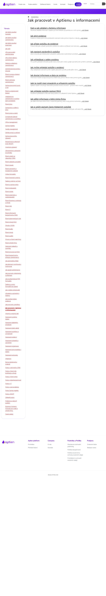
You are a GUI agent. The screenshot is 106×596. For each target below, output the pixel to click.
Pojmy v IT (8, 384)
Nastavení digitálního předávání (11, 324)
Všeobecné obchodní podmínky (74, 445)
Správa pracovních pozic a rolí (12, 86)
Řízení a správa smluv (11, 185)
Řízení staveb (9, 165)
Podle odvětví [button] (33, 4)
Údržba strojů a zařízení (12, 133)
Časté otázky (9, 414)
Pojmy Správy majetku (12, 390)
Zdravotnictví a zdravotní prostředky (12, 152)
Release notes (91, 448)
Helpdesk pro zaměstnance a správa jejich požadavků (12, 99)
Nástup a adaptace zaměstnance (11, 64)
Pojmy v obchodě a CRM (12, 368)
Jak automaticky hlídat (11, 261)
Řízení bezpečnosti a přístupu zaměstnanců (12, 256)
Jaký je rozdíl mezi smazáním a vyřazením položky (53, 83)
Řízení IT (8, 210)
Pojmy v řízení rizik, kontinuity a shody (11, 372)
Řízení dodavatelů (10, 188)
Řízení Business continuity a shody (13, 202)
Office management (11, 122)
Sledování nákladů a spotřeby (11, 247)
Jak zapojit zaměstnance (12, 270)
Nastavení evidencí (11, 337)
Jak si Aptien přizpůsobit (12, 290)
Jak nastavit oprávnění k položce (45, 51)
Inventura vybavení (11, 147)
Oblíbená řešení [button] (45, 4)
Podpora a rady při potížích (11, 402)
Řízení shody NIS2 (10, 222)
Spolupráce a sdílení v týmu (12, 109)
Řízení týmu (8, 104)
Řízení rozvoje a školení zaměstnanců (12, 75)
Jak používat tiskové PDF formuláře (12, 280)
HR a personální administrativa (10, 53)
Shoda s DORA (9, 225)
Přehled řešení (32, 448)
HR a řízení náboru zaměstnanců (11, 59)
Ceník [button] (56, 4)
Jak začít (7, 49)
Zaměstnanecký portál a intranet (12, 70)
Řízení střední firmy (11, 243)
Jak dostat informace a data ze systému (48, 75)
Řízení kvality (9, 229)
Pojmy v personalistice (12, 387)
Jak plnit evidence (38, 35)
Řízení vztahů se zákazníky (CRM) (10, 157)
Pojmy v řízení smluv (11, 377)
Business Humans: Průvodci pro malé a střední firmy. (11, 409)
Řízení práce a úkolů (11, 113)
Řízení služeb (9, 191)
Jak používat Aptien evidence (11, 300)
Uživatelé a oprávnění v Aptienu (12, 294)
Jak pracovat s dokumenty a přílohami (13, 274)
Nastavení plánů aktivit (12, 328)
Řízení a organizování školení (11, 92)
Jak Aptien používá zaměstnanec (10, 39)
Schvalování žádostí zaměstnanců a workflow (13, 118)
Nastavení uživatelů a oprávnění (11, 342)
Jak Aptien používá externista (10, 44)
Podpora (71, 4)
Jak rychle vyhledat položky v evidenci (47, 67)
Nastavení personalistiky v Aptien (13, 351)
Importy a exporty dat (12, 314)
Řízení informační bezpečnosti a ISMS (11, 214)
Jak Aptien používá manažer (10, 33)
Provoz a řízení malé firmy (13, 239)
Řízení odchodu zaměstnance (10, 81)
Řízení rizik (8, 206)
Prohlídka (31, 444)
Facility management (11, 129)
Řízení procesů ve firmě (12, 252)
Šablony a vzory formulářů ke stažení (11, 285)
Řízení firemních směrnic (12, 178)
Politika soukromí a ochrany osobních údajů (75, 454)
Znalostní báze (35, 17)
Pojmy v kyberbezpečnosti (13, 380)
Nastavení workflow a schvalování (12, 333)
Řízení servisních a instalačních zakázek (11, 170)
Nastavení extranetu (11, 355)
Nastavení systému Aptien (11, 318)
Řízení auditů (9, 236)
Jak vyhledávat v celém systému (45, 59)
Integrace (8, 359)
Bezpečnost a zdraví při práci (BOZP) (12, 143)
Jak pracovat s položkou (12, 304)
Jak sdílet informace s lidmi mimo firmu (48, 99)
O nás (49, 444)
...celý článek (84, 30)
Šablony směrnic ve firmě (13, 181)
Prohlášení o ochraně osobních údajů (74, 459)
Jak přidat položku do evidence (44, 43)
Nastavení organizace (12, 346)
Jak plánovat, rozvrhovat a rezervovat (13, 265)
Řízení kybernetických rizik (13, 219)
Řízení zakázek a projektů (13, 162)
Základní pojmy (9, 397)
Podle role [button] (22, 4)
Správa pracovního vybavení (11, 137)
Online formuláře (10, 174)
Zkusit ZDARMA (78, 4)
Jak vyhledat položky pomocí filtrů (46, 91)
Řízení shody (9, 232)
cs (84, 3)
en (86, 3)
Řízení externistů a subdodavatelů (11, 196)
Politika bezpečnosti (74, 450)
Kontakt (62, 4)
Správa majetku (10, 126)
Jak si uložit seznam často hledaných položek (51, 106)
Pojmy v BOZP (9, 394)
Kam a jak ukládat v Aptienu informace (48, 28)
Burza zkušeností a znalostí (11, 363)
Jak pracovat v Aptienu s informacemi (13, 309)
